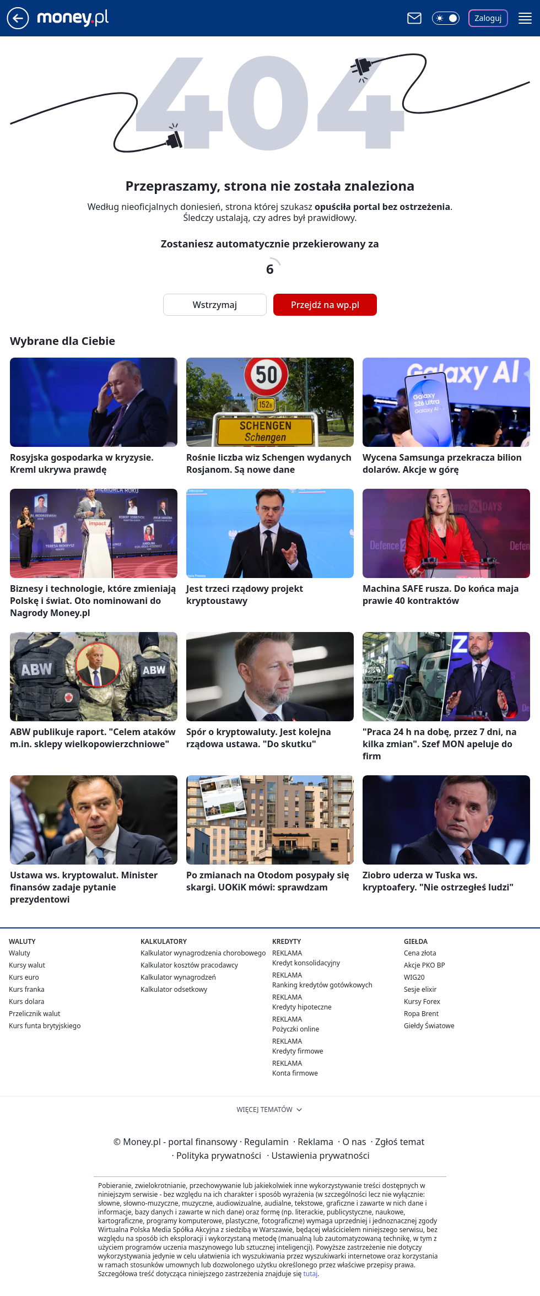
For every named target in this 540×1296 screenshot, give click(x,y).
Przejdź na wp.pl (325, 305)
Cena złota (420, 953)
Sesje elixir (420, 989)
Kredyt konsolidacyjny (306, 963)
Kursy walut (27, 965)
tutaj (310, 1273)
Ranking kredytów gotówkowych (322, 985)
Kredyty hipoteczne (302, 1007)
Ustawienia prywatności (318, 1155)
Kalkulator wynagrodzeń (178, 977)
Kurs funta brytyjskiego (44, 1025)
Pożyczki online (295, 1029)
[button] (525, 18)
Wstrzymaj (215, 305)
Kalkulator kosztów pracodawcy (189, 965)
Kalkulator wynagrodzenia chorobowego (203, 953)
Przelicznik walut (34, 1013)
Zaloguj (488, 18)
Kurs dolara (27, 1001)
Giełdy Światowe (429, 1025)
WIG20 (414, 977)
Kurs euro (24, 977)
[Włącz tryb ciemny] (446, 18)
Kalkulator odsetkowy (174, 989)
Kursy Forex (422, 1001)
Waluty (19, 953)
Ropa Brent (421, 1013)
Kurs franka (27, 989)
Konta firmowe (295, 1073)
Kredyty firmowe (297, 1051)
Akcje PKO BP (424, 965)
